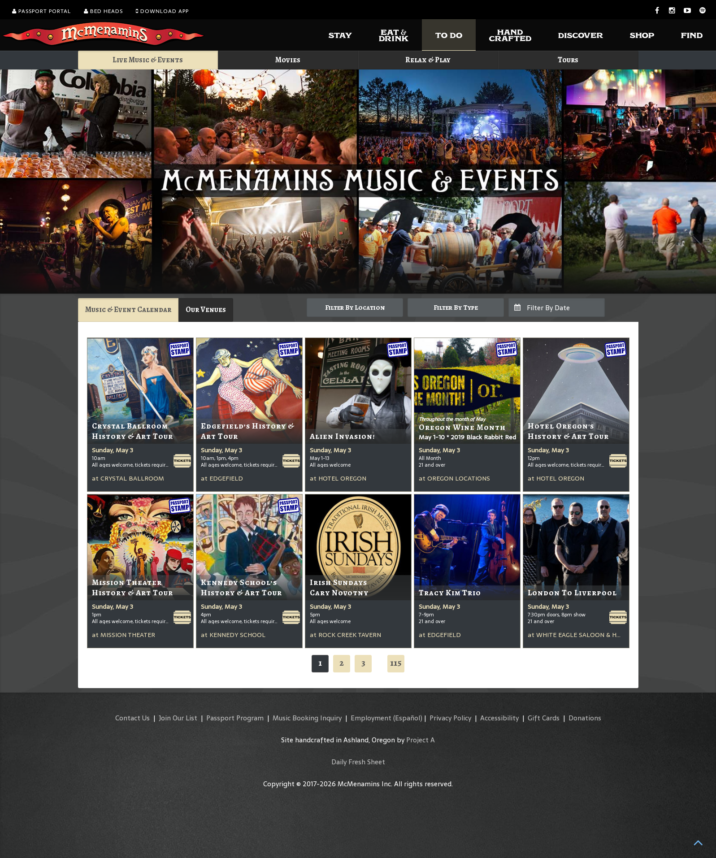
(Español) (407, 718)
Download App (162, 11)
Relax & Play (428, 60)
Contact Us (132, 718)
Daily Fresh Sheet (358, 761)
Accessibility (499, 718)
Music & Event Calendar (128, 309)
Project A (420, 739)
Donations (584, 718)
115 (396, 663)
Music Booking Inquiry (307, 718)
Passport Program (235, 718)
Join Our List (178, 718)
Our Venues (206, 309)
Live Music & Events (148, 60)
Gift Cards (544, 718)
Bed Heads (103, 11)
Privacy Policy (450, 718)
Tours (568, 60)
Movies (287, 60)
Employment (371, 718)
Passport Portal (41, 11)
